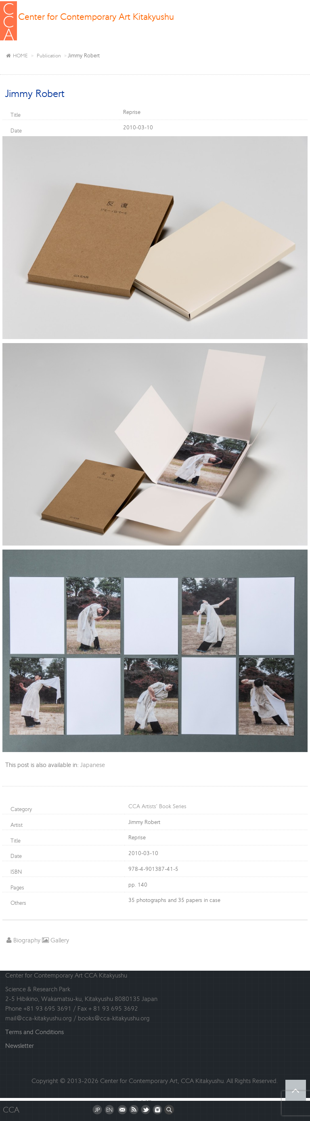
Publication (49, 56)
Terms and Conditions (34, 1032)
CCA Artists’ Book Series (157, 806)
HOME (16, 56)
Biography (23, 940)
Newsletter (19, 1045)
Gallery (55, 940)
